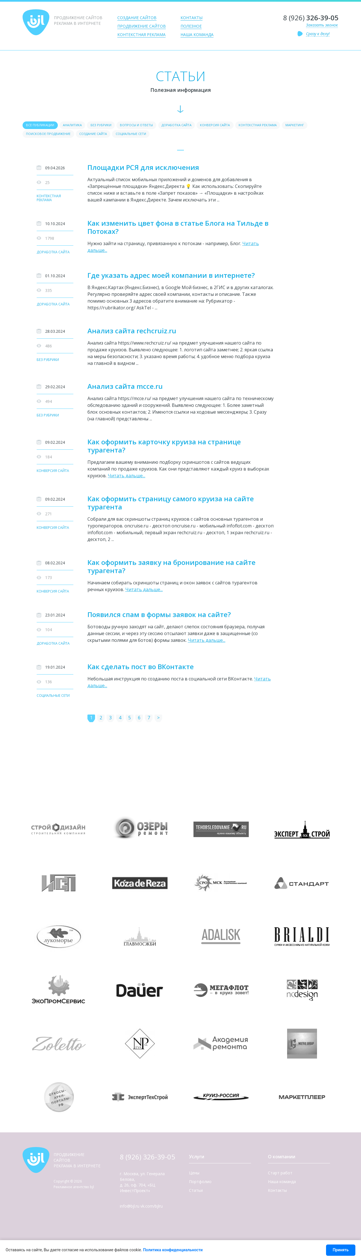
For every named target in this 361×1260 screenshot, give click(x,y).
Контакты (191, 17)
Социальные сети (175, 135)
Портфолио (200, 1184)
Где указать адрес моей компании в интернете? (171, 277)
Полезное (191, 26)
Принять (341, 1250)
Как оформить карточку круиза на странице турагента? (164, 447)
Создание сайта (132, 135)
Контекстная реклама (141, 34)
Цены (194, 1176)
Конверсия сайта (240, 125)
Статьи (196, 1193)
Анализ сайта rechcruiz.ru (131, 332)
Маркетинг (37, 135)
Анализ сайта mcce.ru (125, 388)
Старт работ (280, 1176)
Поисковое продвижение (82, 135)
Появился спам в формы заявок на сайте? (159, 616)
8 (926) (310, 18)
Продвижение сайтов (141, 26)
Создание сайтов (137, 17)
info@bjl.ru (129, 1209)
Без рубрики (111, 125)
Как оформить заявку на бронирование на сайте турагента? (171, 568)
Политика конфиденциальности (172, 1250)
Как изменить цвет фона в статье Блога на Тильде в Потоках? (177, 229)
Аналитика (78, 125)
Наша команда (196, 34)
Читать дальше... (126, 477)
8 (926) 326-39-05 (147, 1159)
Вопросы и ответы (151, 125)
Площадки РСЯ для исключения (143, 169)
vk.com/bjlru (151, 1209)
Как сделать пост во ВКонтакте (140, 668)
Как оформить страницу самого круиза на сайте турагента (170, 504)
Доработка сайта (196, 125)
